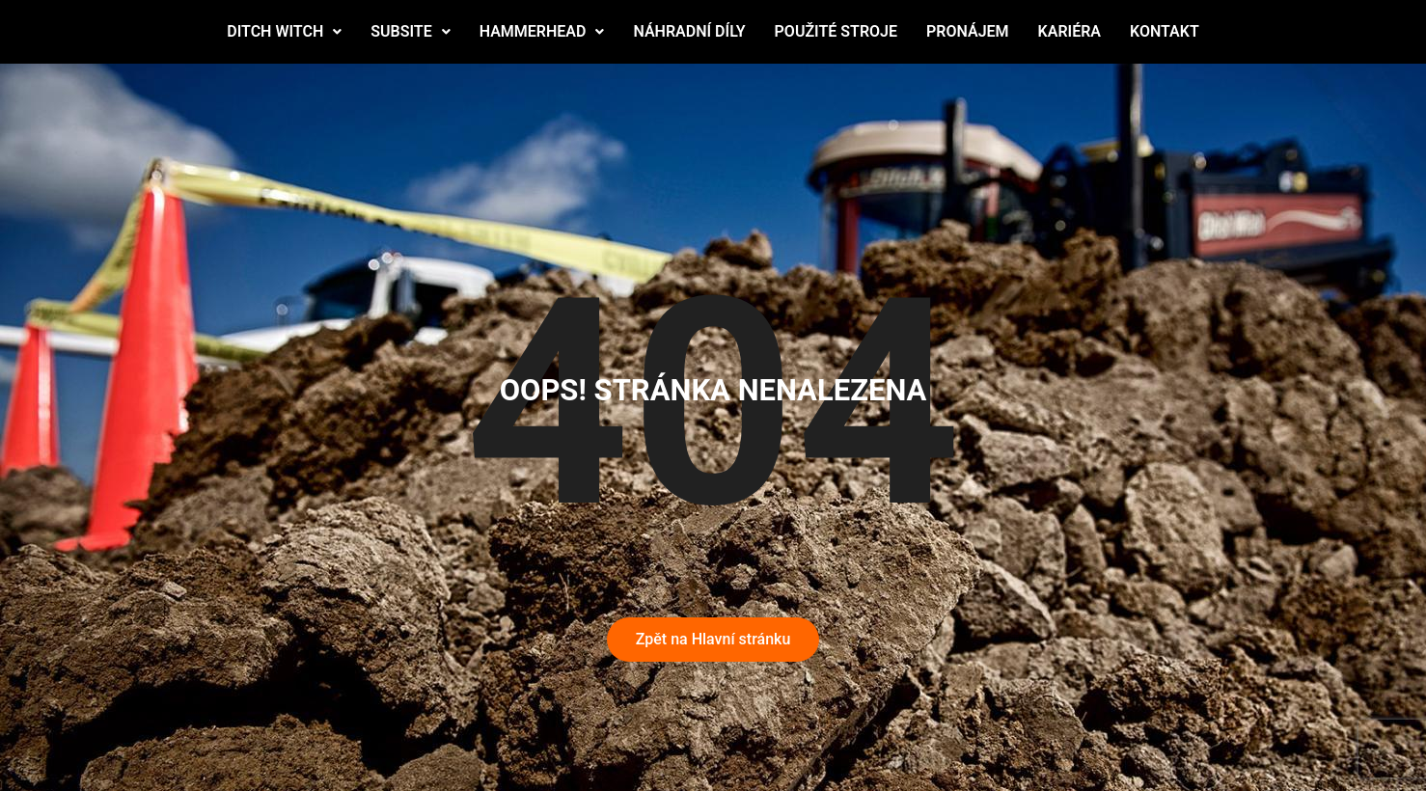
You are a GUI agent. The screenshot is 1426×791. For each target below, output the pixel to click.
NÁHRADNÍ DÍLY (689, 31)
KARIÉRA (1069, 31)
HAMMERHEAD (542, 31)
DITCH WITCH (284, 31)
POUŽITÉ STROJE (836, 31)
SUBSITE (410, 31)
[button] (284, 32)
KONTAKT (1164, 31)
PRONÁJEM (967, 31)
